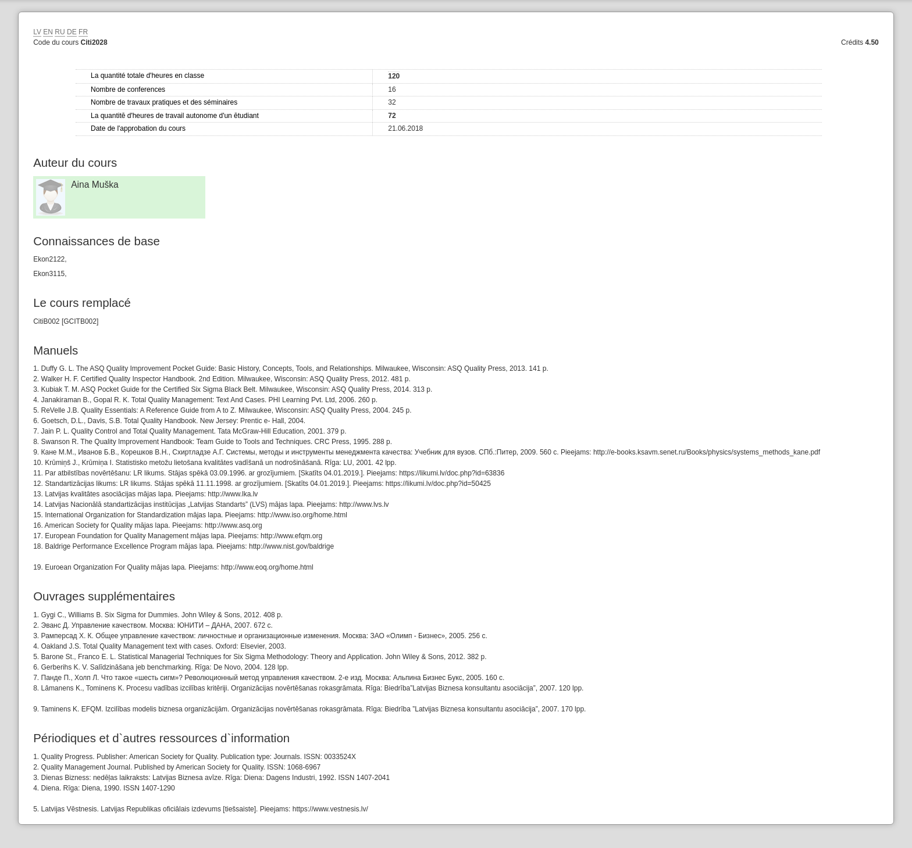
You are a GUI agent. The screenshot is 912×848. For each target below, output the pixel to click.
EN (48, 32)
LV (37, 32)
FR (83, 32)
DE (72, 32)
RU (60, 32)
